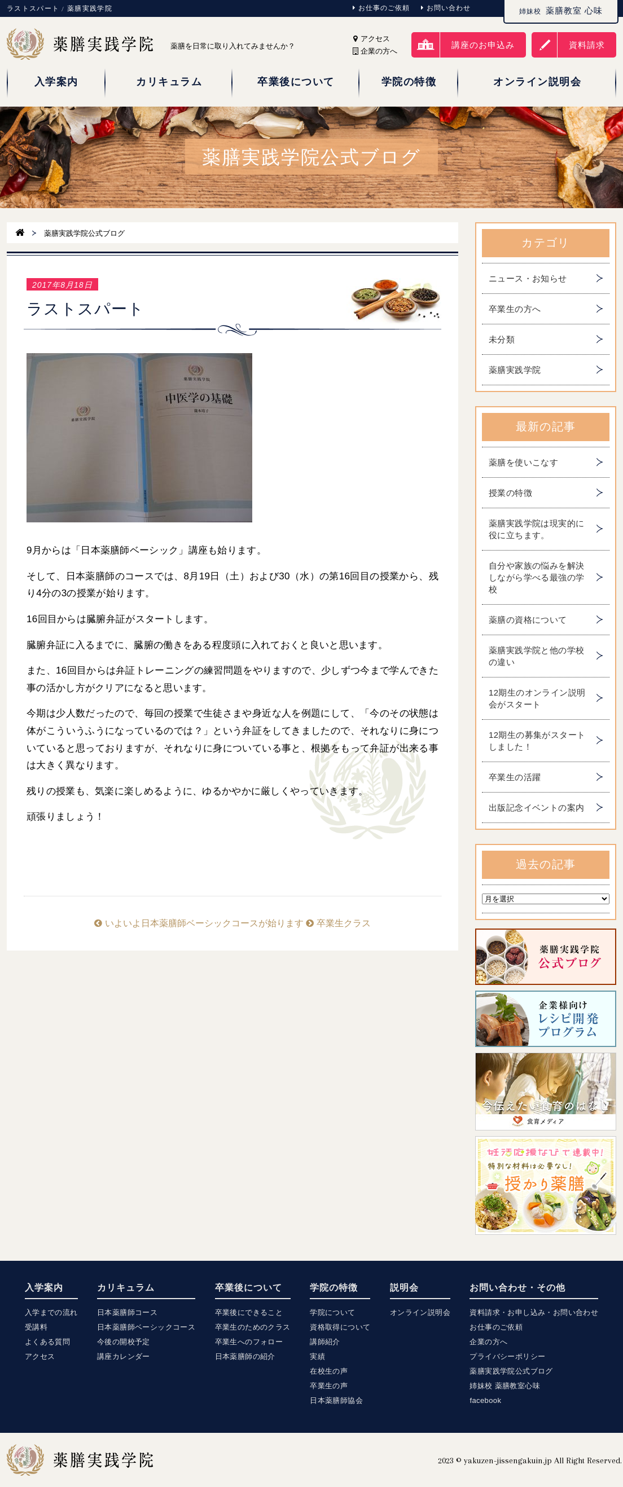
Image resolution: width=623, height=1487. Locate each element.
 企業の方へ (375, 51)
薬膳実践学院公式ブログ (511, 1371)
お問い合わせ (446, 8)
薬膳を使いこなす (523, 462)
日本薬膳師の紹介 (245, 1356)
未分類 (502, 339)
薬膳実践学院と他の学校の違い (536, 656)
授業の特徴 (510, 493)
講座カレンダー (123, 1356)
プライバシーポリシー (507, 1356)
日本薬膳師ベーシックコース (146, 1327)
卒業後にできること (249, 1312)
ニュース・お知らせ (528, 278)
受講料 (36, 1327)
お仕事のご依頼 (381, 8)
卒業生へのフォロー (249, 1342)
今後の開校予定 (123, 1342)
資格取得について (340, 1327)
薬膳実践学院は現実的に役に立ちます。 (536, 529)
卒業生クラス (338, 923)
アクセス (371, 38)
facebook (485, 1400)
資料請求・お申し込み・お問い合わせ (534, 1312)
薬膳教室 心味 (561, 10)
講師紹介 (325, 1342)
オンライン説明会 (420, 1312)
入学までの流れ (51, 1312)
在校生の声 (329, 1371)
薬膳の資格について (528, 619)
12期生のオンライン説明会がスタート (537, 698)
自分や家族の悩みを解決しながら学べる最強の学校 (536, 577)
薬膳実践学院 (515, 370)
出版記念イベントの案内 (536, 807)
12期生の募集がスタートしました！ (537, 740)
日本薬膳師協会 (336, 1400)
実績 (317, 1356)
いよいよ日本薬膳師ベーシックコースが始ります (198, 923)
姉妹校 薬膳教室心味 (505, 1386)
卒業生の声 (329, 1386)
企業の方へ (488, 1342)
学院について (332, 1312)
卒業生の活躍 (515, 777)
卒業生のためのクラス (253, 1327)
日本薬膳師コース (127, 1312)
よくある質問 (47, 1342)
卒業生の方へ (515, 309)
